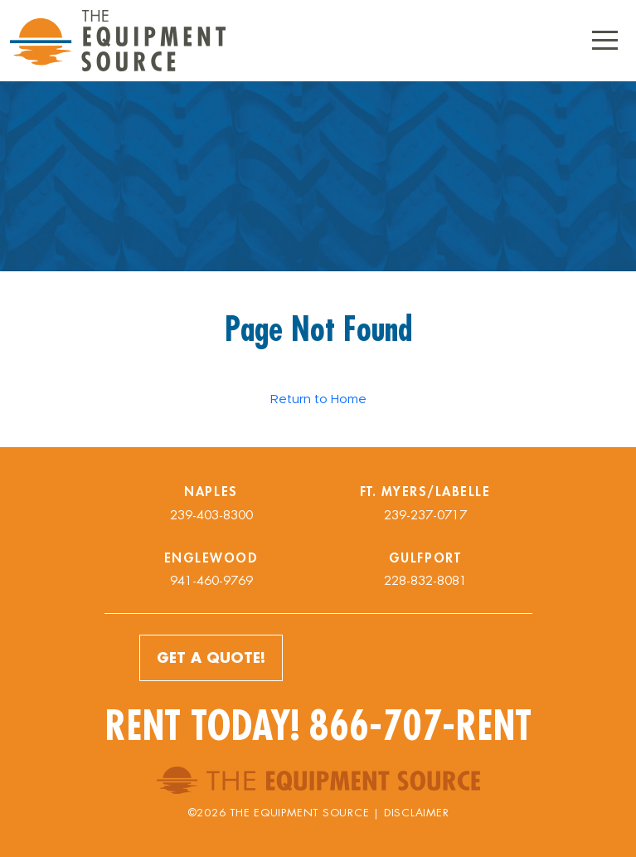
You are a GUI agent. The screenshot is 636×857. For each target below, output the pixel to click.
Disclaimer (416, 813)
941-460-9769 (211, 580)
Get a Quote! (211, 657)
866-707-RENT (420, 725)
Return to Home (318, 399)
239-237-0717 (425, 515)
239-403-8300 (211, 515)
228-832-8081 (425, 580)
